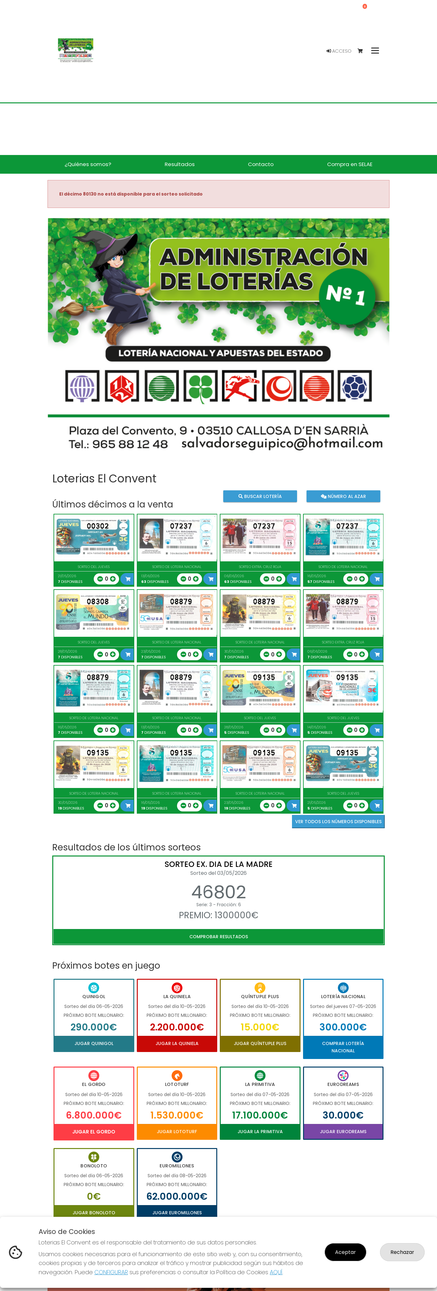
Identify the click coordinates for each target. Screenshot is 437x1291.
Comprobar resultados (218, 936)
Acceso (339, 51)
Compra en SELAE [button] (349, 164)
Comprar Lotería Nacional (343, 1047)
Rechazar (402, 1252)
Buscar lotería (260, 496)
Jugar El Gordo (93, 1131)
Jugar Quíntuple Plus (260, 1043)
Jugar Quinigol (93, 1043)
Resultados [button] (180, 164)
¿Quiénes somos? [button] (88, 164)
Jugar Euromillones (177, 1213)
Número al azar (343, 496)
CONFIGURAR (111, 1272)
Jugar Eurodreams (343, 1131)
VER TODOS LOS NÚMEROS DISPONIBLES (338, 821)
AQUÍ (276, 1272)
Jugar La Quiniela (177, 1043)
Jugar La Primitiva (260, 1131)
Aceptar (345, 1252)
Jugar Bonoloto (94, 1213)
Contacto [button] (261, 164)
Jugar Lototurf (177, 1131)
